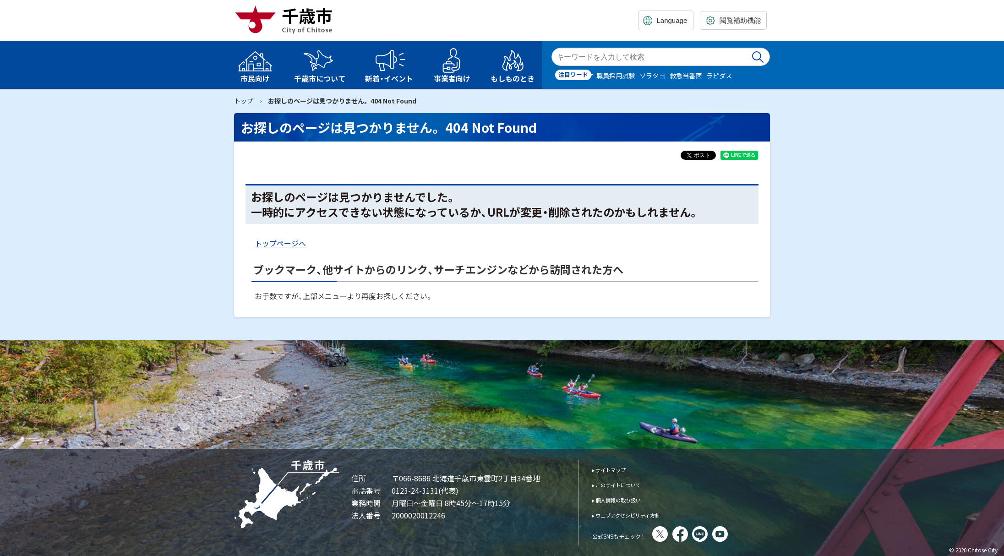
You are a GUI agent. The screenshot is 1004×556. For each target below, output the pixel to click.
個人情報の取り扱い (627, 499)
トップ (243, 100)
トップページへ (280, 243)
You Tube (745, 534)
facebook (705, 534)
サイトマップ (617, 469)
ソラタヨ (652, 75)
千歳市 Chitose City (287, 19)
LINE (725, 534)
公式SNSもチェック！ (630, 535)
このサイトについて (627, 484)
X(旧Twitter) (685, 534)
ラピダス (719, 75)
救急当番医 (686, 75)
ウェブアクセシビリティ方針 (640, 514)
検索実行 (758, 57)
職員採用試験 (615, 75)
